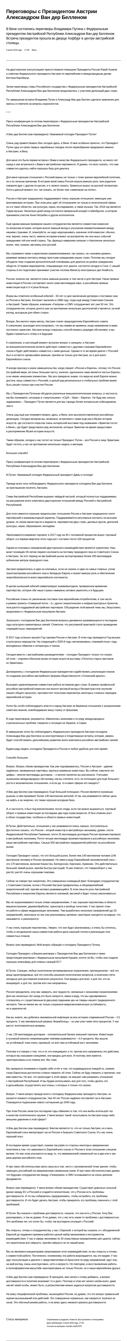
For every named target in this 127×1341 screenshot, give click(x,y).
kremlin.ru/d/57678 (74, 1326)
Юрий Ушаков (109, 69)
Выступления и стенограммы (90, 1319)
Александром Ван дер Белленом (39, 90)
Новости (73, 1319)
